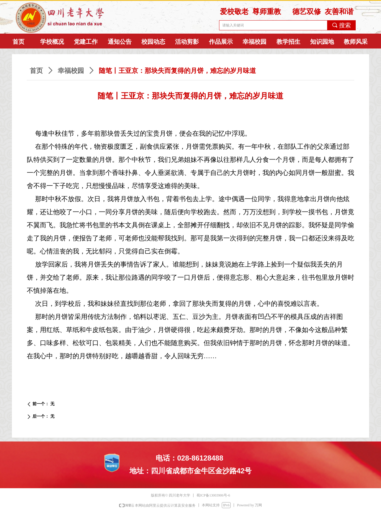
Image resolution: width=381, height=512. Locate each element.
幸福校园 (71, 70)
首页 (36, 70)
